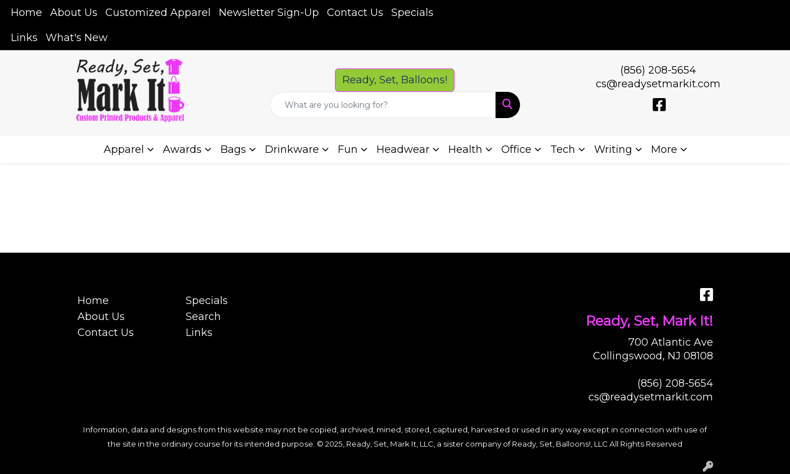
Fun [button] (348, 149)
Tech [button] (562, 149)
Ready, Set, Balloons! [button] (394, 80)
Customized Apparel (158, 12)
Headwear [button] (402, 149)
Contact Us (355, 12)
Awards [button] (182, 149)
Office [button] (516, 149)
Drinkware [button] (292, 149)
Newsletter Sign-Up (269, 12)
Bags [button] (233, 149)
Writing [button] (613, 149)
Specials (412, 12)
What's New (77, 37)
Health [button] (465, 149)
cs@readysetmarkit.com (658, 84)
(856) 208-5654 (658, 70)
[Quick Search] (383, 105)
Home (26, 12)
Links (24, 37)
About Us (73, 12)
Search (203, 316)
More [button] (664, 149)
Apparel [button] (124, 149)
